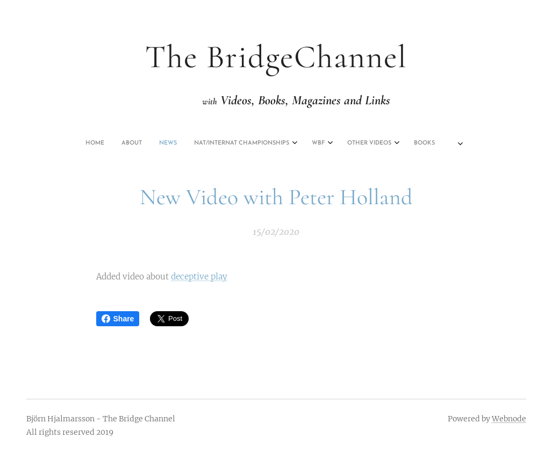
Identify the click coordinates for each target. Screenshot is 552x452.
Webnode (509, 419)
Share (118, 318)
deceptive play (199, 276)
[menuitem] (195, 143)
